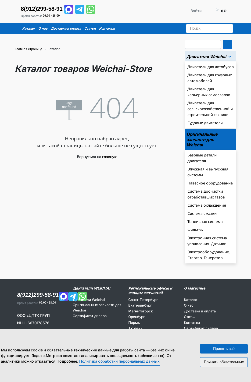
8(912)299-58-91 (42, 9)
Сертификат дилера (90, 316)
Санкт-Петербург (143, 299)
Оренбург (136, 317)
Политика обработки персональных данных (119, 361)
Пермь (134, 322)
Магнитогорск (140, 311)
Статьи (190, 317)
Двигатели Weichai (89, 299)
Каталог (190, 299)
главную (109, 156)
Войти (196, 10)
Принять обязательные (224, 362)
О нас (189, 305)
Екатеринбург (140, 305)
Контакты (192, 322)
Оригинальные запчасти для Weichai (97, 307)
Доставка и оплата (200, 311)
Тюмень (135, 328)
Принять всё (224, 349)
